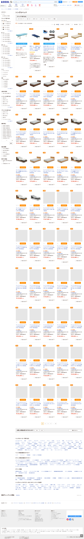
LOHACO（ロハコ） (54, 512)
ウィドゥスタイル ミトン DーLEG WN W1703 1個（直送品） (62, 133)
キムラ (45, 442)
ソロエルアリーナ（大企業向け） (56, 513)
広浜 (68, 442)
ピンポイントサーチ (33, 532)
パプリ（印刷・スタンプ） (55, 514)
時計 (64, 463)
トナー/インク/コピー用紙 (34, 471)
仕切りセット (43, 486)
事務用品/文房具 (18, 471)
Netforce (60, 445)
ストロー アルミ (38, 489)
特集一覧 (38, 532)
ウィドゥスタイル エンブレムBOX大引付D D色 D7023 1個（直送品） (48, 326)
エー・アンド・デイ (69, 440)
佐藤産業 (35, 443)
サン (47, 449)
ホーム (2, 9)
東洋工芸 (49, 445)
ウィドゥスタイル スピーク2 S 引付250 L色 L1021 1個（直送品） (49, 404)
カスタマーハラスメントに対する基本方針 (25, 516)
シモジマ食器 (17, 484)
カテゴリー (3, 5)
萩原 (75, 445)
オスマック (34, 442)
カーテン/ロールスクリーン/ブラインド (64, 464)
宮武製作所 (22, 448)
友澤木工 (55, 445)
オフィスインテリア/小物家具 (55, 463)
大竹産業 (75, 448)
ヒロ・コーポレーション (22, 446)
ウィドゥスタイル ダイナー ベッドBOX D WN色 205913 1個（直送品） (48, 95)
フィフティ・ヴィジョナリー (53, 446)
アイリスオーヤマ (18, 440)
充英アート (50, 443)
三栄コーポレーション (48, 448)
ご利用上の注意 (38, 517)
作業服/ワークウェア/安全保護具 (25, 479)
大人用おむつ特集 (58, 531)
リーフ (40, 448)
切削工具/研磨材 (47, 478)
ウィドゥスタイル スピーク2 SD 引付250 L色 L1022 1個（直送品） (62, 404)
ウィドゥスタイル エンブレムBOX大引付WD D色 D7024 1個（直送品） (62, 326)
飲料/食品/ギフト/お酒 (23, 472)
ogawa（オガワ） (52, 442)
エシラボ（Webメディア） (55, 517)
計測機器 (54, 478)
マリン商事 (78, 446)
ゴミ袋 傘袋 (17, 487)
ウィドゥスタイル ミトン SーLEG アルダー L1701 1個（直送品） (35, 171)
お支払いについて (4, 514)
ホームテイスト (64, 446)
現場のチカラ (31, 531)
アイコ (48, 440)
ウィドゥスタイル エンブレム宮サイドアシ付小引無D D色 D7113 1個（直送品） (35, 364)
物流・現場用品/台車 (30, 478)
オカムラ (40, 442)
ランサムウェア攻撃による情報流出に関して (25, 520)
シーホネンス (57, 443)
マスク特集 (52, 531)
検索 (60, 2)
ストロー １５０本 (32, 487)
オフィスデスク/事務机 (45, 460)
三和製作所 (30, 443)
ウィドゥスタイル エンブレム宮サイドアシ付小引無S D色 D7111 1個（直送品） (76, 326)
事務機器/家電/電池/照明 (58, 471)
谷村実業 (33, 445)
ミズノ (16, 448)
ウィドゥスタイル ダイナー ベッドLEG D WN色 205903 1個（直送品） (21, 133)
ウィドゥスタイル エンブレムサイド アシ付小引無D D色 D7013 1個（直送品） (76, 247)
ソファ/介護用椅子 (35, 460)
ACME (53, 440)
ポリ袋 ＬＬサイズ (47, 489)
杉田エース (64, 443)
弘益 (72, 442)
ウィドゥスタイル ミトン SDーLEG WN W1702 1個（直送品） (48, 133)
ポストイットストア (16, 532)
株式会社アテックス (33, 55)
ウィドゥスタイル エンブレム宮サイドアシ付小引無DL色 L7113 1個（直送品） (35, 404)
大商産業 (42, 449)
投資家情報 (20, 513)
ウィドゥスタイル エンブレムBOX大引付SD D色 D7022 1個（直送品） (35, 326)
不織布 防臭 (52, 484)
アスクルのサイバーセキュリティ (24, 518)
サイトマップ (37, 512)
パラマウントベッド (68, 445)
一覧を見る (18, 495)
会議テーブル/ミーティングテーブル (72, 460)
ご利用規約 (37, 513)
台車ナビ (36, 531)
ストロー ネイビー (61, 484)
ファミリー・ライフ (42, 446)
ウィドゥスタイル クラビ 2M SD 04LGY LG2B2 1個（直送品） (48, 209)
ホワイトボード (40, 461)
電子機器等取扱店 (60, 52)
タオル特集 (17, 531)
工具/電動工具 (39, 478)
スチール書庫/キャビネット (65, 461)
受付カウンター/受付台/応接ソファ (51, 461)
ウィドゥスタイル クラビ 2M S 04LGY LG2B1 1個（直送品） (35, 209)
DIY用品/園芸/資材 (37, 479)
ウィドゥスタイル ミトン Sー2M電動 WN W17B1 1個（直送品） (76, 133)
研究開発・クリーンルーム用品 (63, 478)
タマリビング (21, 445)
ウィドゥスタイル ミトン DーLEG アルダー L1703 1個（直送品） (62, 171)
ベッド (21, 9)
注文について (3, 512)
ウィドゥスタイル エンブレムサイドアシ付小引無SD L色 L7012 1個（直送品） (35, 287)
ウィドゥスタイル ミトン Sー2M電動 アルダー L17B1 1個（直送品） (76, 171)
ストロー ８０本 (56, 487)
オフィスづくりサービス (24, 532)
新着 (17, 76)
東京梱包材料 (20, 449)
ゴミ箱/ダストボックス (71, 463)
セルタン (74, 443)
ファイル (25, 471)
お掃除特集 (4, 531)
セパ (38, 486)
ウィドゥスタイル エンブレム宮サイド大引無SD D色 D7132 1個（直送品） (76, 209)
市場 (63, 440)
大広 (51, 449)
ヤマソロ (34, 448)
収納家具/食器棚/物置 (33, 464)
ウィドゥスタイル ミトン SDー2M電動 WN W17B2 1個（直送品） (21, 171)
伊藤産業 (69, 448)
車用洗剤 (39, 487)
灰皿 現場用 (56, 489)
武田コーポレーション (29, 449)
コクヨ (64, 442)
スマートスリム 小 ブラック (64, 486)
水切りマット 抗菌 (47, 487)
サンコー (23, 443)
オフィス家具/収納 (8, 9)
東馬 (44, 445)
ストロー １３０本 (71, 484)
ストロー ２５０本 (44, 484)
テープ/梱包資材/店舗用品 (20, 478)
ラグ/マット (52, 464)
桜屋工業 (80, 448)
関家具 (69, 443)
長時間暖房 (72, 487)
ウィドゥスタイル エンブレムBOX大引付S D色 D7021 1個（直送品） (21, 326)
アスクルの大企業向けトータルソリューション (57, 519)
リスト (53, 24)
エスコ (76, 440)
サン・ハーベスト (43, 443)
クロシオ (58, 442)
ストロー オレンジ (52, 486)
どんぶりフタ (64, 487)
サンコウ (37, 449)
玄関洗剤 (24, 487)
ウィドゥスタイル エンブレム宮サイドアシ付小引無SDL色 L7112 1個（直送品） (76, 364)
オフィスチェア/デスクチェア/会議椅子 (22, 460)
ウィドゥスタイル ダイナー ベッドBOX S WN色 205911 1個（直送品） (21, 95)
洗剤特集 (8, 531)
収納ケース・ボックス (44, 464)
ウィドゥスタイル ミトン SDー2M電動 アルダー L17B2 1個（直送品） (21, 209)
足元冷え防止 (32, 486)
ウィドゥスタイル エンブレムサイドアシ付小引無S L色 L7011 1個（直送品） (48, 287)
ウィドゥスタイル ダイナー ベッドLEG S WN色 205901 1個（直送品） (62, 95)
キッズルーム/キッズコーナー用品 (21, 466)
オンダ (28, 442)
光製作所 (66, 449)
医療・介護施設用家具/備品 (22, 464)
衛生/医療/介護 (31, 472)
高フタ (37, 484)
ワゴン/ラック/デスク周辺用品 (57, 460)
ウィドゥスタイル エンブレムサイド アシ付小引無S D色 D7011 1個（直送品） (48, 247)
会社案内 (20, 512)
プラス (30, 446)
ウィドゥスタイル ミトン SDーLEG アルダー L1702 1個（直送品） (48, 171)
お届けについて (4, 513)
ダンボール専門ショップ (24, 531)
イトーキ (58, 440)
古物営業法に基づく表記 (39, 518)
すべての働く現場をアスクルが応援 (44, 531)
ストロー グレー (24, 486)
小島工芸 (77, 442)
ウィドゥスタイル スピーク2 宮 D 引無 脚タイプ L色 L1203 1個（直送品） (62, 48)
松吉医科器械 (71, 446)
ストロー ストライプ (76, 486)
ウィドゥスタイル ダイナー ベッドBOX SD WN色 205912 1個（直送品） (35, 95)
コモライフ (56, 448)
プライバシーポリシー (39, 514)
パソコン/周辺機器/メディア (46, 471)
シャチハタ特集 (69, 531)
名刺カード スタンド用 (28, 489)
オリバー (23, 442)
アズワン (30, 440)
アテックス (36, 440)
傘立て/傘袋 (80, 463)
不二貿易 (35, 446)
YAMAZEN (29, 448)
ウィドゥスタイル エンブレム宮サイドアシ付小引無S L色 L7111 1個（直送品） (62, 364)
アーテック (42, 440)
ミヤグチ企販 (62, 448)
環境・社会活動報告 (21, 514)
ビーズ (79, 445)
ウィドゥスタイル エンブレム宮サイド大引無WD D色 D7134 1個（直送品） (35, 247)
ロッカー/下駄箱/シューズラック (31, 463)
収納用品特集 (64, 531)
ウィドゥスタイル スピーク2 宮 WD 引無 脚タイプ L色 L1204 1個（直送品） (76, 48)
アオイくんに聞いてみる (75, 516)
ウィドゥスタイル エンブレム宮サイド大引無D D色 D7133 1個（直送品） (21, 247)
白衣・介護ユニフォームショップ (7, 532)
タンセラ (27, 445)
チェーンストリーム (58, 449)
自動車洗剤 (78, 487)
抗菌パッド (25, 484)
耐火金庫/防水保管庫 (43, 463)
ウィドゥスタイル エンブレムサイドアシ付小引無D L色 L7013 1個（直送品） (62, 287)
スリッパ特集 (13, 531)
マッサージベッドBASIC (21, 46)
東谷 (25, 440)
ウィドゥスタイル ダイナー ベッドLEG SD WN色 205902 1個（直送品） (76, 95)
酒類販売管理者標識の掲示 (39, 519)
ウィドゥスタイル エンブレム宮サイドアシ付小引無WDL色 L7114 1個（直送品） (21, 404)
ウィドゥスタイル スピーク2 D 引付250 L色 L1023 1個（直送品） (76, 404)
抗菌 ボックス (18, 489)
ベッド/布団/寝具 (15, 9)
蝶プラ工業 (39, 445)
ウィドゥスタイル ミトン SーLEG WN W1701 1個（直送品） (35, 133)
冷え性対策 (31, 484)
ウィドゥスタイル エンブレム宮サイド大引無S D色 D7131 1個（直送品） (62, 209)
